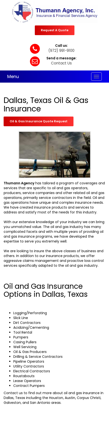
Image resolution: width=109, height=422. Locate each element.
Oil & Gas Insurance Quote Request (38, 121)
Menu (13, 76)
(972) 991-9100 (61, 50)
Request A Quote (54, 30)
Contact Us (61, 63)
